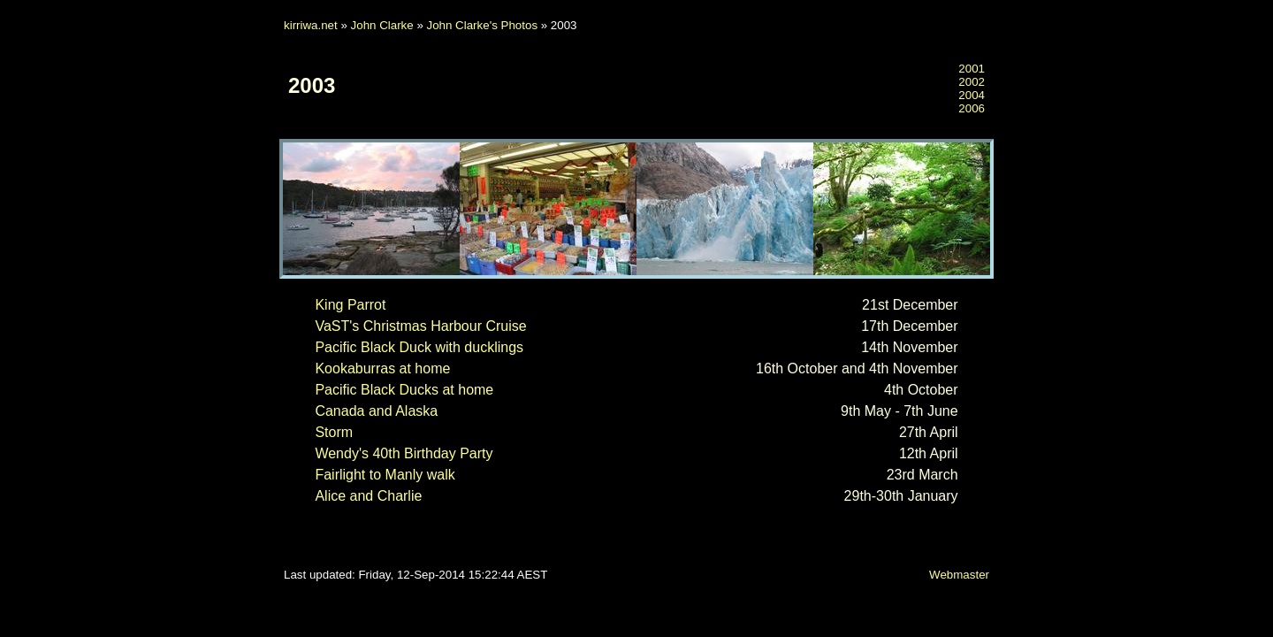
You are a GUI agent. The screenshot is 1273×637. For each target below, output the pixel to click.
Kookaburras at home (382, 368)
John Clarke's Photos (482, 25)
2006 (971, 108)
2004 (971, 95)
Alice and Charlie (368, 495)
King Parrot (350, 304)
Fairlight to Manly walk (384, 474)
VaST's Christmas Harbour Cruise (420, 326)
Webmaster (959, 574)
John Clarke (382, 25)
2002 (971, 81)
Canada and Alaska (376, 410)
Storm (334, 432)
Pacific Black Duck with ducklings (419, 347)
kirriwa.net (311, 25)
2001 (971, 68)
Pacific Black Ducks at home (404, 389)
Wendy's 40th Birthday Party (403, 453)
